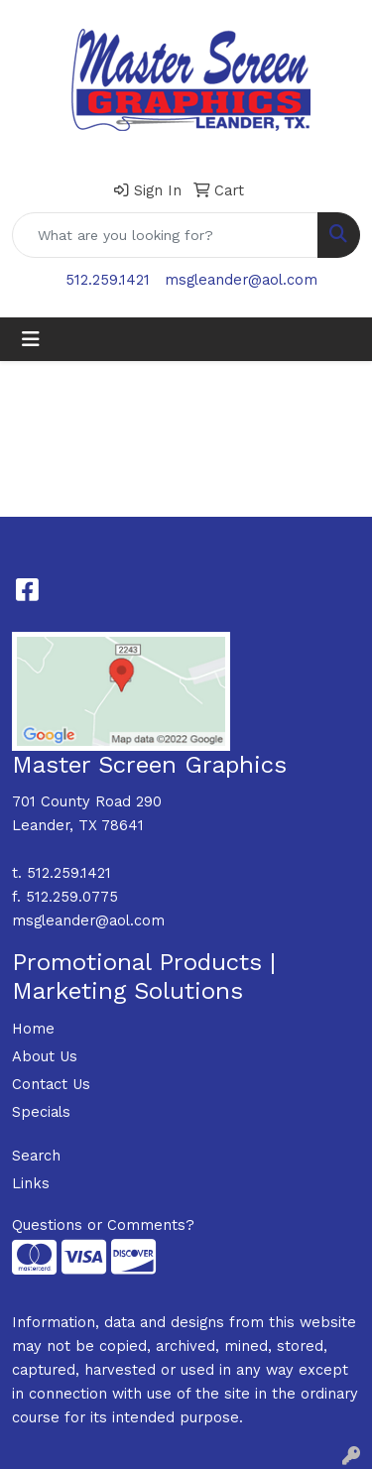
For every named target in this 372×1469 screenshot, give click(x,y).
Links (31, 1183)
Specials (41, 1112)
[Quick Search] (165, 235)
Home (33, 1029)
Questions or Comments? (103, 1225)
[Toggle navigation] (31, 339)
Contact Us (51, 1084)
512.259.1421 (107, 280)
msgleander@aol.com (241, 280)
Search (36, 1155)
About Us (44, 1056)
